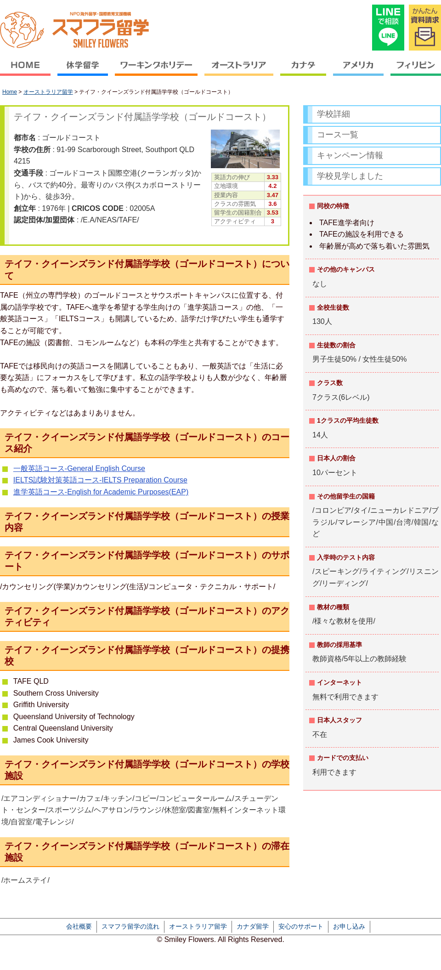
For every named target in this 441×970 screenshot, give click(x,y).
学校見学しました (350, 176)
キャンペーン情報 (350, 155)
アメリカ (358, 71)
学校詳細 (333, 114)
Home (9, 92)
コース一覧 (337, 134)
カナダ (303, 71)
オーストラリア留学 (48, 92)
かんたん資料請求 (425, 28)
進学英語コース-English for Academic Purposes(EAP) (100, 492)
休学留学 (83, 71)
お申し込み (349, 926)
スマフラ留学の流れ (130, 926)
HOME (27, 71)
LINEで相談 (388, 28)
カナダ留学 (253, 926)
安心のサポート (300, 926)
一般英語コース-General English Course (79, 468)
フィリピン (414, 71)
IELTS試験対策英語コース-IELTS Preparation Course (100, 480)
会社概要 (79, 926)
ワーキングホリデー (156, 71)
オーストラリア (239, 71)
